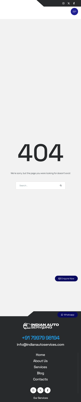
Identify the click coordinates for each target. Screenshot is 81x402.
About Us (40, 361)
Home (40, 354)
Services (40, 367)
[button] (40, 338)
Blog (40, 373)
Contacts (40, 379)
